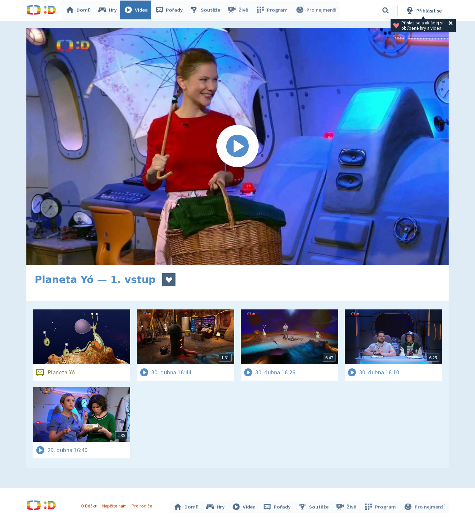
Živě (239, 10)
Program (272, 10)
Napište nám (115, 505)
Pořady (170, 10)
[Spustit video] (237, 146)
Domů (79, 10)
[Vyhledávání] (385, 10)
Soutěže (206, 10)
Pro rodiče (143, 505)
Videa (137, 10)
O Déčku (89, 505)
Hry (108, 10)
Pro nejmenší (316, 10)
